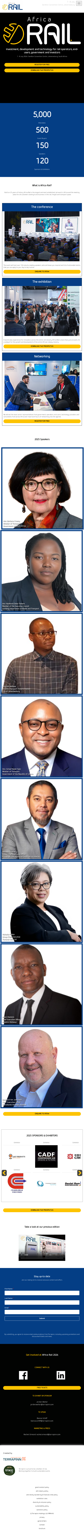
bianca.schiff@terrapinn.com (42, 1421)
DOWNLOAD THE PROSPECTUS (42, 70)
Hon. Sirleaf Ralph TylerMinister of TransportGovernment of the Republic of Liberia (17, 771)
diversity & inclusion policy (42, 1502)
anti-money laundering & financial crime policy (42, 1495)
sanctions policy (42, 1510)
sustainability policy (42, 1506)
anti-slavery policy (42, 1491)
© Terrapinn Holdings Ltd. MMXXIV (42, 1514)
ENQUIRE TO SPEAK (42, 272)
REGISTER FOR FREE (42, 65)
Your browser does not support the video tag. (42, 1248)
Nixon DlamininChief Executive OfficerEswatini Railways (11, 1019)
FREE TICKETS (42, 1388)
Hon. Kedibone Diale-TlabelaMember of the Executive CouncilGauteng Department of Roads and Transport (20, 606)
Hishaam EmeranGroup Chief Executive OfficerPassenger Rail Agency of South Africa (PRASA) (21, 854)
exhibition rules (42, 1499)
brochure (42, 1529)
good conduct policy (42, 1487)
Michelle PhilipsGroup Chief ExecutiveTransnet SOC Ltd (11, 937)
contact (42, 1525)
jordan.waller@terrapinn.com (42, 1405)
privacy (42, 1517)
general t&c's (42, 1521)
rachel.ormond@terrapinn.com (48, 1435)
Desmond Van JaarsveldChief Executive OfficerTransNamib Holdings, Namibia (14, 1102)
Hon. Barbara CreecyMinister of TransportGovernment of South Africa (14, 523)
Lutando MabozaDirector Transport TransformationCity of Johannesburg (16, 689)
